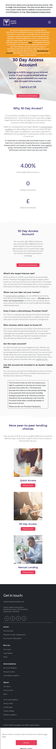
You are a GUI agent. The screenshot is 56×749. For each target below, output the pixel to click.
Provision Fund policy (32, 406)
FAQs (5, 657)
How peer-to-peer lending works (14, 635)
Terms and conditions (10, 700)
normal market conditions (15, 296)
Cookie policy (8, 707)
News (5, 694)
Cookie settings (8, 711)
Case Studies (7, 653)
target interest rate (28, 279)
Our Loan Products (10, 668)
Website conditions (10, 715)
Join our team (8, 690)
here (30, 42)
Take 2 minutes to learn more (38, 12)
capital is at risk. (42, 359)
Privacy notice (8, 703)
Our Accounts (8, 631)
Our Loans (7, 649)
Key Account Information (28, 96)
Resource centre (9, 672)
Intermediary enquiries (11, 675)
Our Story (7, 686)
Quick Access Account (35, 120)
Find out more (28, 485)
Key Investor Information (12, 638)
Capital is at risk (28, 86)
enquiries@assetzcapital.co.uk (13, 601)
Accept (26, 745)
